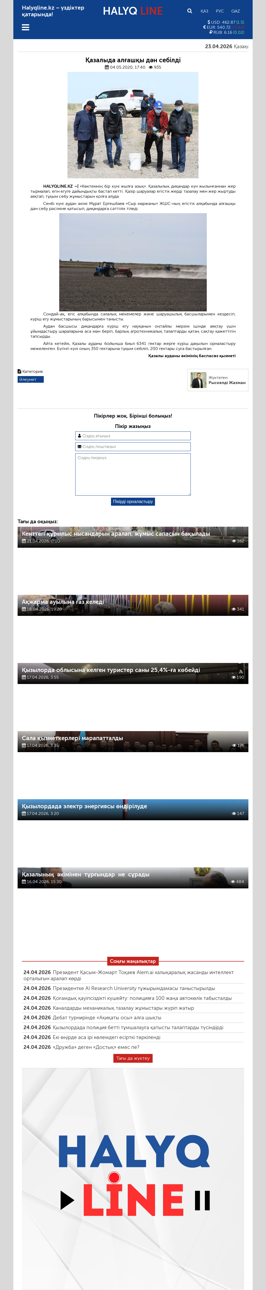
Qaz (235, 11)
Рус (220, 11)
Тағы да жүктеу (133, 1067)
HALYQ (133, 11)
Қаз (204, 11)
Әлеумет (28, 379)
